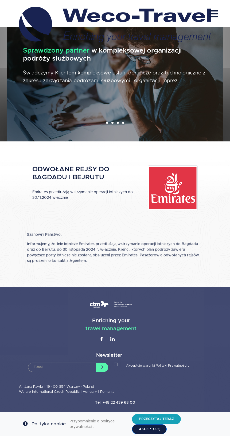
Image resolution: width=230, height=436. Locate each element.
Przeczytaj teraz (156, 419)
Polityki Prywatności (172, 365)
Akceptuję (149, 429)
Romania (107, 392)
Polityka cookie (49, 424)
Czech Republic (67, 392)
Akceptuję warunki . (157, 365)
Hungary (90, 392)
